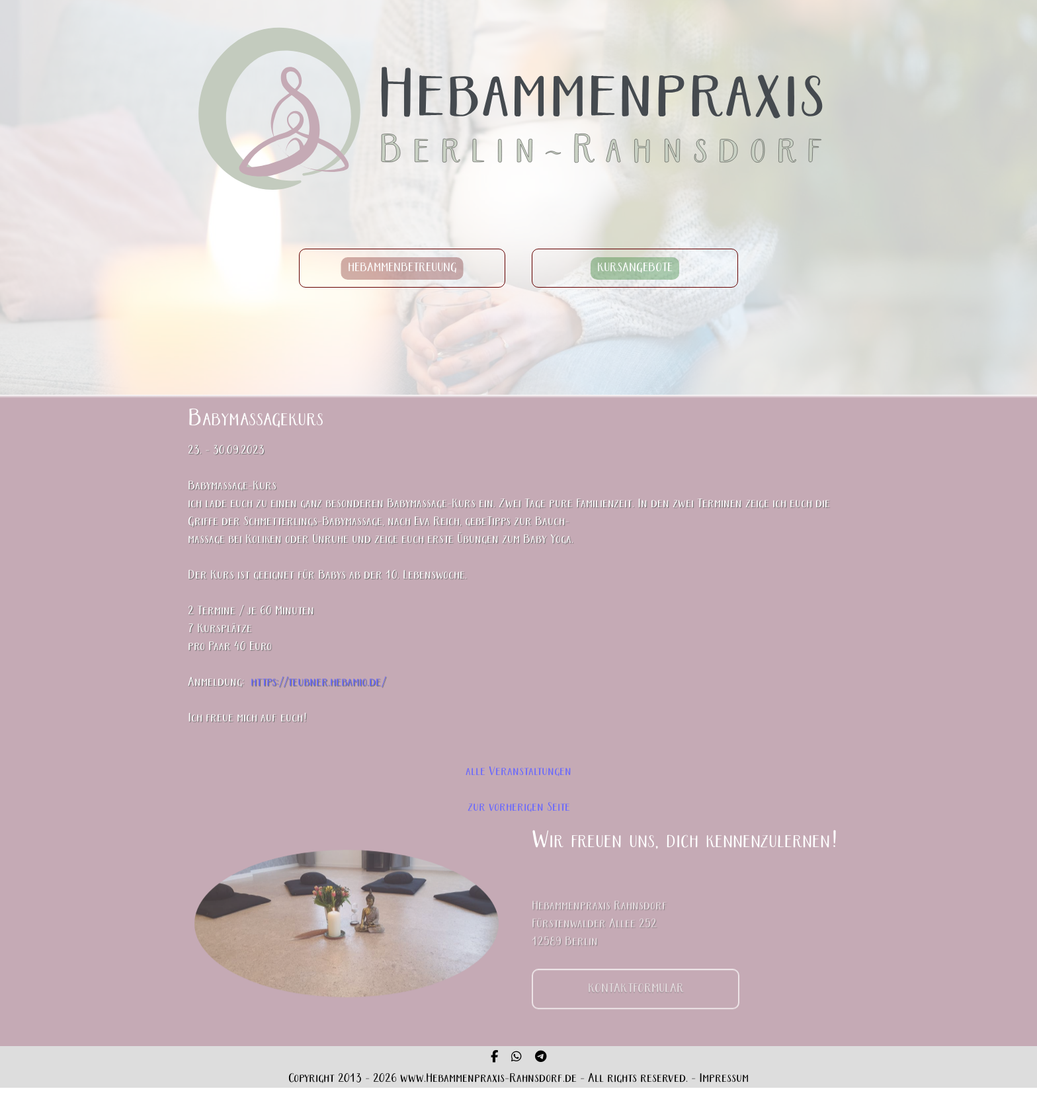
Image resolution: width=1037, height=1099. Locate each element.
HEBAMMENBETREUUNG (402, 268)
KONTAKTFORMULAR (636, 996)
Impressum (724, 1078)
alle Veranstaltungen (518, 772)
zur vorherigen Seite (519, 807)
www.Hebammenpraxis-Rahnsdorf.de (488, 1078)
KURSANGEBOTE (635, 268)
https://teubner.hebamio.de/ (318, 683)
